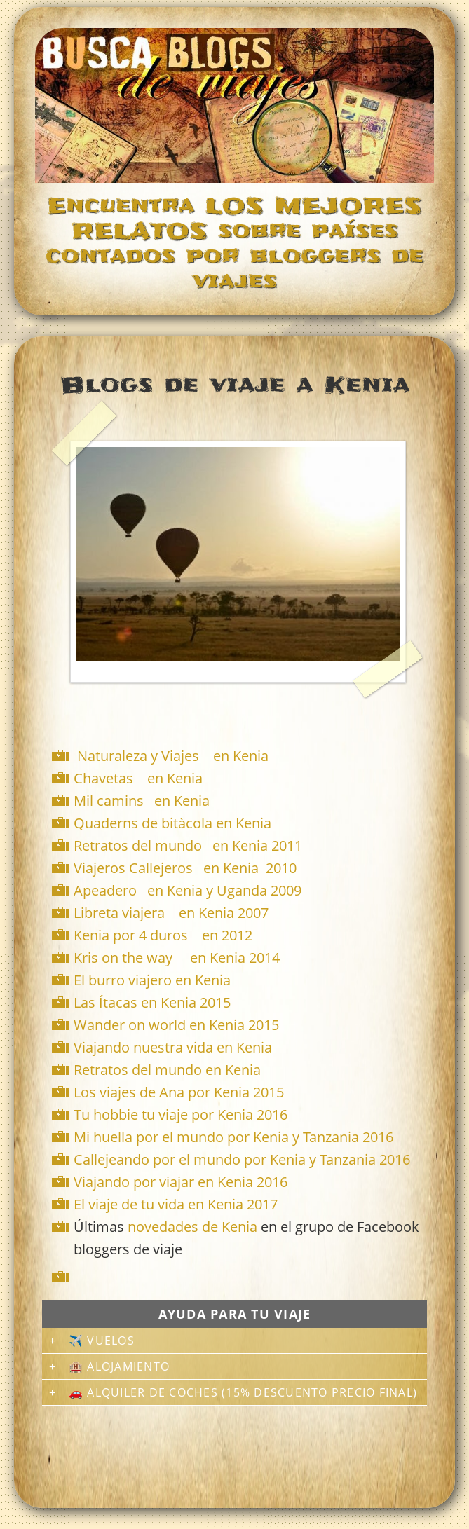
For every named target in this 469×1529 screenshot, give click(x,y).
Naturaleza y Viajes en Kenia (173, 755)
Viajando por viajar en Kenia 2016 (180, 1181)
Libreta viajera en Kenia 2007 (171, 912)
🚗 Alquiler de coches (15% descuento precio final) (243, 1392)
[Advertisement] (238, 1277)
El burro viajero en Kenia (152, 980)
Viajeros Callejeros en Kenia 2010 (185, 867)
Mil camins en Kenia (142, 800)
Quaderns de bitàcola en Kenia (174, 823)
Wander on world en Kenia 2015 (176, 1024)
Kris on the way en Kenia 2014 (177, 957)
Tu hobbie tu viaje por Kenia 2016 (180, 1114)
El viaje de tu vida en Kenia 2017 (176, 1204)
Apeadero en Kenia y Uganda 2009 (187, 890)
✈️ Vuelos (102, 1340)
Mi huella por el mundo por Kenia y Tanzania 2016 (233, 1136)
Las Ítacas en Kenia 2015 (152, 1002)
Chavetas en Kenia (138, 778)
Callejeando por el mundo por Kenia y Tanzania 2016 (242, 1159)
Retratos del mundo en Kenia (167, 1069)
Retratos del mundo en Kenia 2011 (188, 845)
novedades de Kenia (192, 1226)
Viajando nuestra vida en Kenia (173, 1047)
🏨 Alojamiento (119, 1366)
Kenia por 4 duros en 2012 (163, 935)
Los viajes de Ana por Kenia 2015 (179, 1092)
